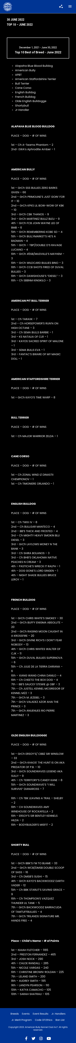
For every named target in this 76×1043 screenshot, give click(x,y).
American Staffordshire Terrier (35, 79)
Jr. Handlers (58, 1013)
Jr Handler (22, 110)
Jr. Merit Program (21, 1020)
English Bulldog (25, 92)
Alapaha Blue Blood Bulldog (34, 66)
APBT (18, 75)
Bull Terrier (22, 84)
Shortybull (22, 106)
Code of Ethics (43, 1020)
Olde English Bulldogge (30, 101)
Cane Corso (23, 88)
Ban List (60, 1020)
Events (26, 1013)
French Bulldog (25, 97)
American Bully (25, 70)
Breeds (14, 1013)
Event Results (40, 1013)
